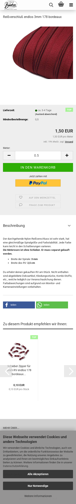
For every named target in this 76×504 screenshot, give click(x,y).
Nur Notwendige (38, 485)
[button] (19, 304)
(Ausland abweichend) (46, 114)
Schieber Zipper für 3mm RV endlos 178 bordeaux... (19, 370)
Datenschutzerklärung (15, 465)
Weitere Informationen (38, 496)
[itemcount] (38, 155)
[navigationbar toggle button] (71, 5)
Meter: (6, 147)
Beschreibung (14, 225)
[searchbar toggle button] (51, 5)
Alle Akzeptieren (38, 474)
